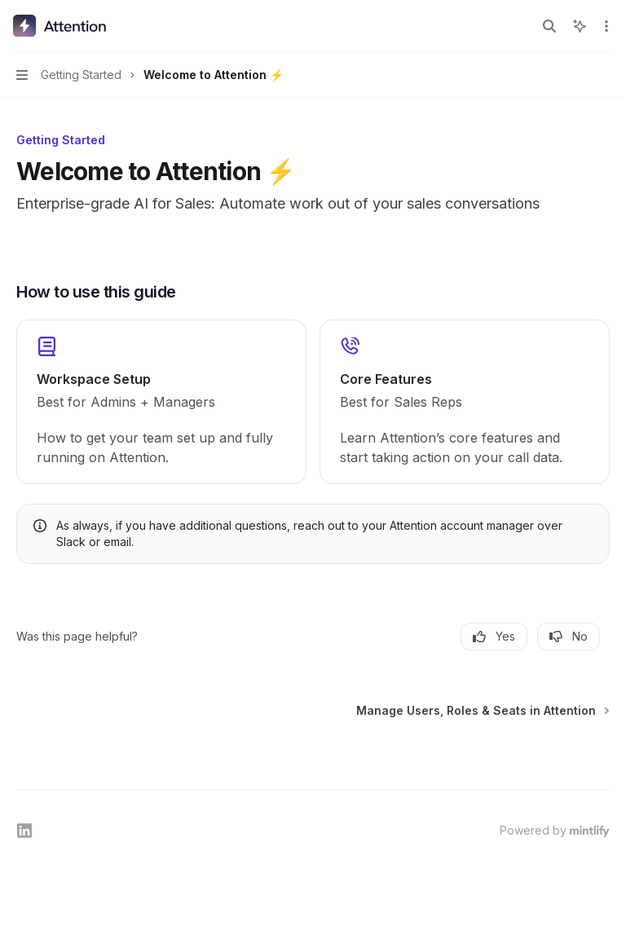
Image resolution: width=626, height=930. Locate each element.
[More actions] (605, 26)
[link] (161, 402)
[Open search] (549, 26)
